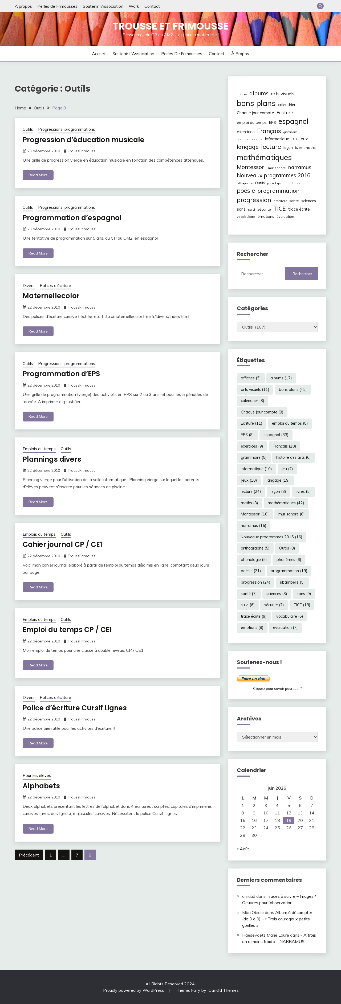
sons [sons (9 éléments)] (241, 209)
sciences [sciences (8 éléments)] (308, 200)
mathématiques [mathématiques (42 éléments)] (264, 157)
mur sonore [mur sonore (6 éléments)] (277, 168)
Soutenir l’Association (103, 6)
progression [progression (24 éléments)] (254, 200)
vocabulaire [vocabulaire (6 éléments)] (246, 217)
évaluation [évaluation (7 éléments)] (285, 216)
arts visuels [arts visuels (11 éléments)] (282, 93)
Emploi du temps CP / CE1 (67, 629)
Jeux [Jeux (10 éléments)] (303, 138)
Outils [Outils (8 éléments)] (260, 183)
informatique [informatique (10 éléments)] (277, 138)
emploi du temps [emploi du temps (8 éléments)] (252, 122)
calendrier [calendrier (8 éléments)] (286, 104)
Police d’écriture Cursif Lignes (75, 708)
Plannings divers (52, 459)
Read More (38, 175)
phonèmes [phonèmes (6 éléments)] (292, 183)
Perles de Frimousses (57, 6)
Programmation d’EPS (61, 374)
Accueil (98, 53)
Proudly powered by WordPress (134, 990)
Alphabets (41, 786)
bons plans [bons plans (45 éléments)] (256, 103)
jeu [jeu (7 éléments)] (294, 139)
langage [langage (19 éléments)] (248, 146)
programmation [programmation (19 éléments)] (278, 190)
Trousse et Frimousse (171, 26)
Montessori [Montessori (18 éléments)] (251, 166)
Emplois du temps (39, 448)
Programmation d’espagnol (72, 218)
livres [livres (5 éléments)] (298, 148)
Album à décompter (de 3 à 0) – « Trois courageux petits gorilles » (277, 919)
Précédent (29, 855)
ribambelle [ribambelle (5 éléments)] (280, 201)
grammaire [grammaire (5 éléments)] (290, 132)
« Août (243, 848)
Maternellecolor (51, 296)
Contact (152, 6)
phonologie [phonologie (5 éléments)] (274, 183)
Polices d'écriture (55, 285)
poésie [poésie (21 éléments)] (246, 190)
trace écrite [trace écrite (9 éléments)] (299, 209)
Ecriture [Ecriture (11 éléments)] (285, 112)
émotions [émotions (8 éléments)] (266, 216)
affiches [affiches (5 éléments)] (242, 94)
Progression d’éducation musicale (83, 140)
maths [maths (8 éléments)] (310, 147)
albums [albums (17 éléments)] (259, 93)
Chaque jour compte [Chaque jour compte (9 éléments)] (255, 112)
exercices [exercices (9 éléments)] (246, 131)
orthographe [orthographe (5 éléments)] (245, 183)
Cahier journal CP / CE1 (62, 544)
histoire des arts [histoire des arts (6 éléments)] (249, 139)
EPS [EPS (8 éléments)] (272, 122)
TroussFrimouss (81, 151)
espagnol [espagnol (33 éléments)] (293, 121)
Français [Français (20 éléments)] (269, 131)
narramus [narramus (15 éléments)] (299, 167)
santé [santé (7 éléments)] (294, 201)
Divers (29, 285)
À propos (23, 6)
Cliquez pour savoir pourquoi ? (277, 688)
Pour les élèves (37, 775)
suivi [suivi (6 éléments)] (251, 209)
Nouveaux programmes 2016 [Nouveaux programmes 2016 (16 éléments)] (273, 175)
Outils (28, 129)
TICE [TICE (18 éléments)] (279, 208)
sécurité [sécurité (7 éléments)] (264, 209)
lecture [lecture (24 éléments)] (271, 146)
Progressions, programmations (66, 129)
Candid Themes (224, 990)
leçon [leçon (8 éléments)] (288, 147)
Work (134, 6)
